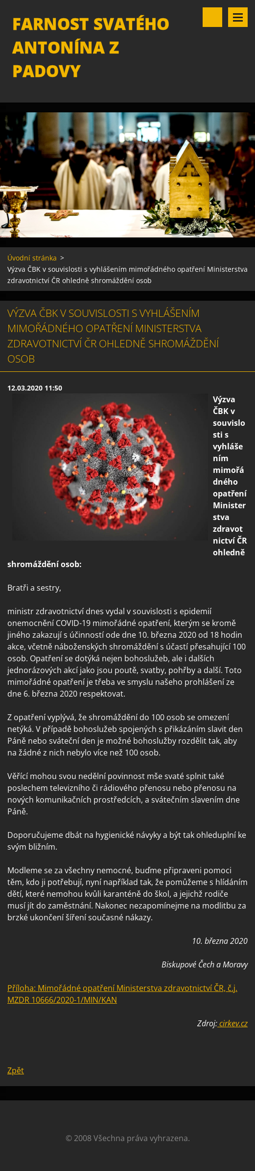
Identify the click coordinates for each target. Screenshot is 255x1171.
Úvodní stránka (32, 257)
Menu (238, 17)
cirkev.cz (232, 1023)
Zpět (15, 1070)
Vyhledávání (212, 17)
